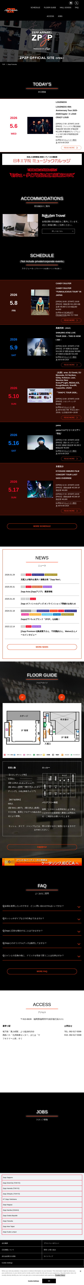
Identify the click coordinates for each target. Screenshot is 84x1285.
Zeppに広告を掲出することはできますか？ (23, 930)
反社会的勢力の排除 (9, 1256)
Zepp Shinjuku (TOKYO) (11, 1194)
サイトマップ (48, 1256)
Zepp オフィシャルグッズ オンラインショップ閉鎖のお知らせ (48, 604)
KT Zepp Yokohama (10, 1199)
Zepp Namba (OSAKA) (11, 1210)
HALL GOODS (65, 7)
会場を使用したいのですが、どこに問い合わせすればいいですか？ (33, 906)
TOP (3, 64)
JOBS (60, 16)
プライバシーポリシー (51, 1243)
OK (49, 1281)
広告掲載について (8, 1250)
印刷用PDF (42, 847)
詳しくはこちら (57, 231)
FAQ (77, 7)
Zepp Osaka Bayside (10, 1215)
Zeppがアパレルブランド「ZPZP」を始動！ (40, 619)
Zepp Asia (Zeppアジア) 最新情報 (36, 592)
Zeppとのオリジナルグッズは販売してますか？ (25, 943)
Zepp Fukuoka (12, 64)
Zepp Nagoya (7, 1205)
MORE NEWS (42, 647)
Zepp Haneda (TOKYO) (11, 1188)
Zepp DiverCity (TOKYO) (11, 1183)
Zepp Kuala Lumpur (10, 1232)
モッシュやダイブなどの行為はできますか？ (23, 918)
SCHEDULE (35, 7)
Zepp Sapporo (8, 1177)
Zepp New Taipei (9, 1226)
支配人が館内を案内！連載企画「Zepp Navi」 (41, 579)
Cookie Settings (33, 1281)
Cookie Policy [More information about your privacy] (60, 1275)
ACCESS (50, 16)
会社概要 (5, 1243)
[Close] (80, 1271)
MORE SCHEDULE (42, 526)
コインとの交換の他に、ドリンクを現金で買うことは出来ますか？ (33, 955)
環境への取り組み (50, 1250)
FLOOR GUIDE (50, 7)
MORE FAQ (42, 971)
